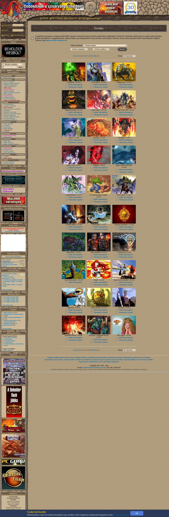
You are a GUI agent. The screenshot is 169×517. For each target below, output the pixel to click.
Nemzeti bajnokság (10, 115)
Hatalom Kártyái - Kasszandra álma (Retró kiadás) (9, 264)
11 (97, 56)
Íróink (95, 360)
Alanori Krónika (69, 360)
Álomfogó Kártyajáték (130, 357)
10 (94, 56)
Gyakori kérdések (9, 162)
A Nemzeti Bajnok (9, 340)
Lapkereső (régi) (9, 97)
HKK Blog (7, 141)
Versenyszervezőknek (10, 120)
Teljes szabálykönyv (10, 86)
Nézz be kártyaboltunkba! (13, 256)
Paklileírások (8, 149)
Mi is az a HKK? (9, 81)
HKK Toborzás (8, 142)
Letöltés (6, 156)
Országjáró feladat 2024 (11, 297)
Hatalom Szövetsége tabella (12, 113)
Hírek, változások (9, 77)
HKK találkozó (8, 128)
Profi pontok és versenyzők (12, 109)
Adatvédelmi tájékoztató (110, 362)
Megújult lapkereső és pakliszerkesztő (9, 324)
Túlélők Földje (58, 357)
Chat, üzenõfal (8, 124)
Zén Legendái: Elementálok (6, 260)
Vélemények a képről (75, 87)
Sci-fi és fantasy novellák (144, 360)
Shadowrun (80, 360)
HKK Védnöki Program (11, 144)
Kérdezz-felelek (8, 163)
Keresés (122, 49)
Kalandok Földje (80, 357)
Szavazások (7, 127)
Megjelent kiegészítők (10, 85)
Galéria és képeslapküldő (126, 360)
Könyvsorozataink (105, 360)
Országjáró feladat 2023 (11, 298)
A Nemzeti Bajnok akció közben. (14, 344)
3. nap (6, 345)
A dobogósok (8, 339)
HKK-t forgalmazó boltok (12, 92)
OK (137, 513)
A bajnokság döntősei (10, 337)
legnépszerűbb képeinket (55, 40)
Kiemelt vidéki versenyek (11, 116)
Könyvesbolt (58, 360)
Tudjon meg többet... (122, 515)
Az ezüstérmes (8, 342)
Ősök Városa (69, 357)
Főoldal (49, 357)
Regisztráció (83, 362)
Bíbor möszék (8, 350)
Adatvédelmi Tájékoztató (8, 190)
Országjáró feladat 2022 (11, 300)
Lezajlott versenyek (10, 106)
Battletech (88, 360)
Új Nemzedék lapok (10, 99)
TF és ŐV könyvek (9, 152)
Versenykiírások (9, 104)
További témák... (7, 328)
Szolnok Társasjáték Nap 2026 (13, 280)
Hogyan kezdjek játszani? (12, 83)
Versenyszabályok (9, 118)
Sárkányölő (91, 357)
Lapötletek (7, 322)
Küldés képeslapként (75, 85)
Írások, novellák (9, 151)
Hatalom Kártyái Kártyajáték (111, 357)
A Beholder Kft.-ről (94, 362)
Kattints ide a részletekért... (13, 231)
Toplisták (7, 131)
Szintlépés (7, 110)
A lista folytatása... (8, 289)
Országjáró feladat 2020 (11, 301)
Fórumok (7, 125)
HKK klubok (8, 94)
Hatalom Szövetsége (10, 112)
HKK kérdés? (8, 312)
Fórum (114, 360)
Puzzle (98, 357)
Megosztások (8, 137)
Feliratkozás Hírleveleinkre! (13, 171)
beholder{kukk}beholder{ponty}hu (94, 367)
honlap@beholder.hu (13, 498)
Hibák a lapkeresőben (10, 320)
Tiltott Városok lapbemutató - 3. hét (8, 277)
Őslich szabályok (9, 91)
